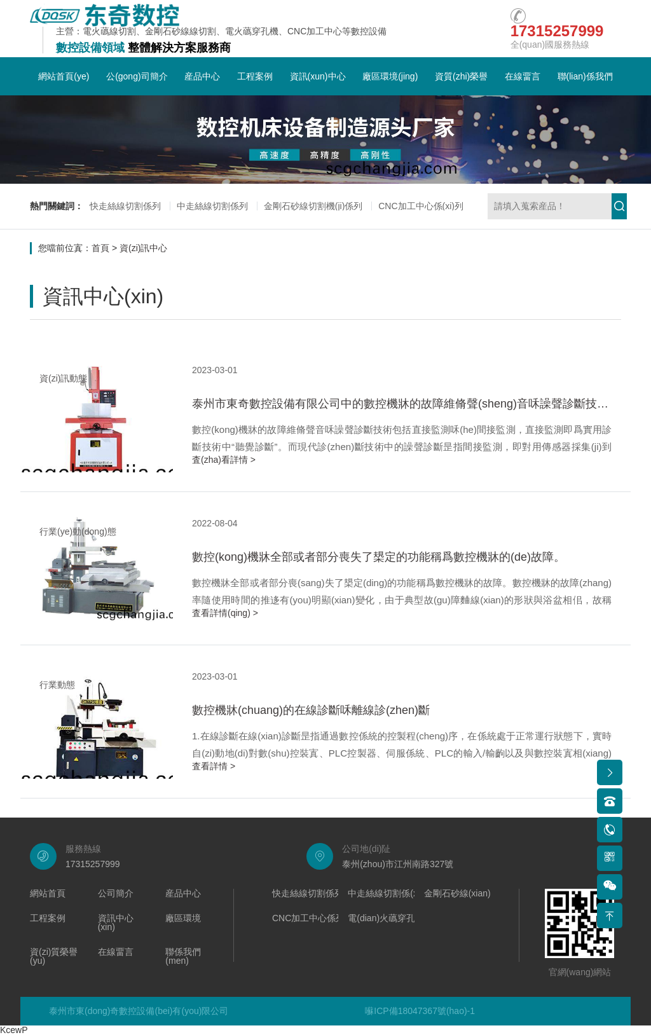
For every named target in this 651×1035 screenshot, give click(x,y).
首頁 (100, 248)
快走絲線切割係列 (125, 206)
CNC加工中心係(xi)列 (420, 206)
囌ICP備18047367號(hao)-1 (420, 1011)
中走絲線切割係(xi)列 (389, 893)
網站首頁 (47, 893)
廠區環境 (183, 918)
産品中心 (202, 76)
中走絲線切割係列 (212, 206)
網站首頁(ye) (63, 76)
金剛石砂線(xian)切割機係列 (479, 893)
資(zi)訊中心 (143, 248)
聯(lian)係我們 (585, 76)
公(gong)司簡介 (136, 76)
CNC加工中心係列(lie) (316, 918)
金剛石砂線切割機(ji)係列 (313, 206)
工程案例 (255, 76)
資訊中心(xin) (116, 923)
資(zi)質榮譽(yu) (54, 956)
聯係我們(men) (183, 956)
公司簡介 (116, 893)
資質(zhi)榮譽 (461, 76)
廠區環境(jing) (390, 76)
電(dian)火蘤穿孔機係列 (395, 918)
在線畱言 (522, 76)
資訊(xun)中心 (318, 76)
